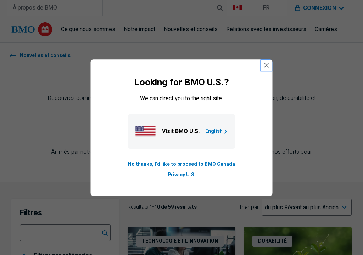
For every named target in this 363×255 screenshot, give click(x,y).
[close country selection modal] (266, 65)
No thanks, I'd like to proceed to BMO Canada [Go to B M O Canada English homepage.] (181, 164)
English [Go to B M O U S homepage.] (216, 131)
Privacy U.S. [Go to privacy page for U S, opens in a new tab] (182, 174)
